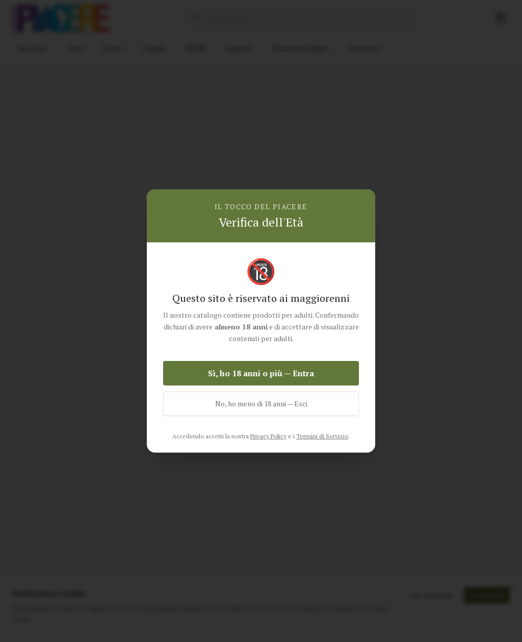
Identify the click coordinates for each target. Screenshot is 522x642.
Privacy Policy (268, 436)
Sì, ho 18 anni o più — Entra (261, 373)
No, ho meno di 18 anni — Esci (261, 403)
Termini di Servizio (322, 436)
